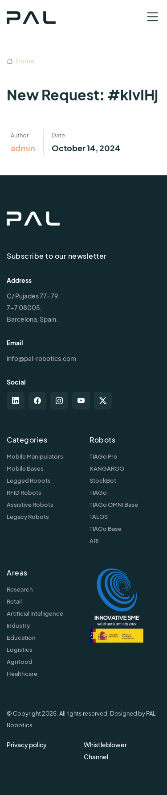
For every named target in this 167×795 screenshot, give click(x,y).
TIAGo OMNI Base (114, 504)
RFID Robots (24, 492)
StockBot (103, 480)
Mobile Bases (25, 468)
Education (21, 637)
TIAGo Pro (104, 456)
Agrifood (20, 661)
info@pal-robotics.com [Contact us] (41, 358)
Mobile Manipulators (35, 456)
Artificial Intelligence (35, 613)
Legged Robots (29, 480)
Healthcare (22, 673)
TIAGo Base (106, 528)
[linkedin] (15, 401)
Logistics (20, 649)
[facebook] (37, 401)
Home (20, 61)
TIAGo (98, 492)
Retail (14, 601)
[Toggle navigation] (152, 17)
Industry (18, 625)
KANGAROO (107, 468)
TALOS (99, 516)
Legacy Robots (28, 516)
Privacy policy (27, 745)
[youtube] (81, 401)
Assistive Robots (30, 504)
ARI (94, 540)
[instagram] (59, 401)
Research (20, 589)
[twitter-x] (103, 401)
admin (23, 148)
